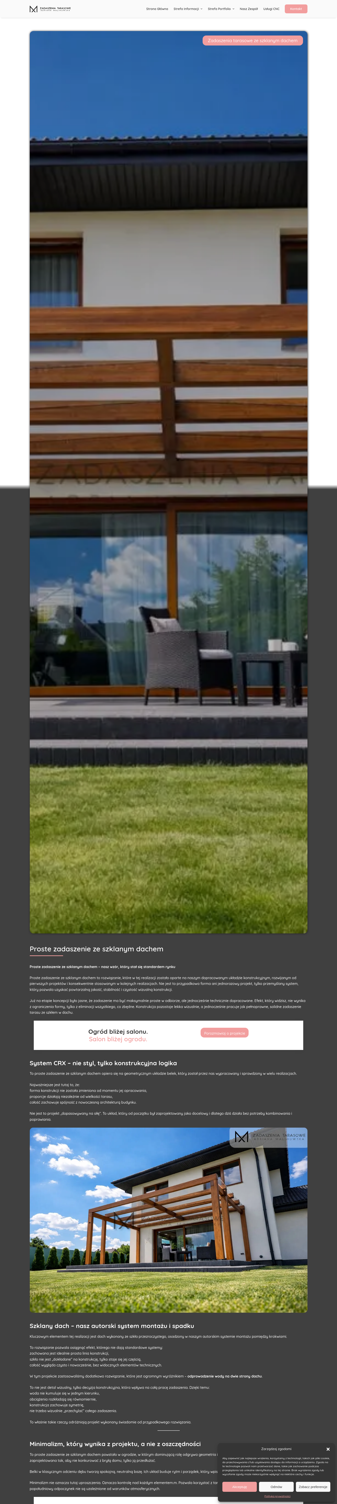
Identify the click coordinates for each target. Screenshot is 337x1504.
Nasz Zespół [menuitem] (249, 9)
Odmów (276, 1487)
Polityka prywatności (277, 1496)
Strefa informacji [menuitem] (188, 9)
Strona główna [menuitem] (157, 9)
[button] (328, 1449)
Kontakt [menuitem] (296, 9)
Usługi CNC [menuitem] (271, 9)
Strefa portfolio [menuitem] (221, 9)
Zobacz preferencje (313, 1487)
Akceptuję (239, 1487)
